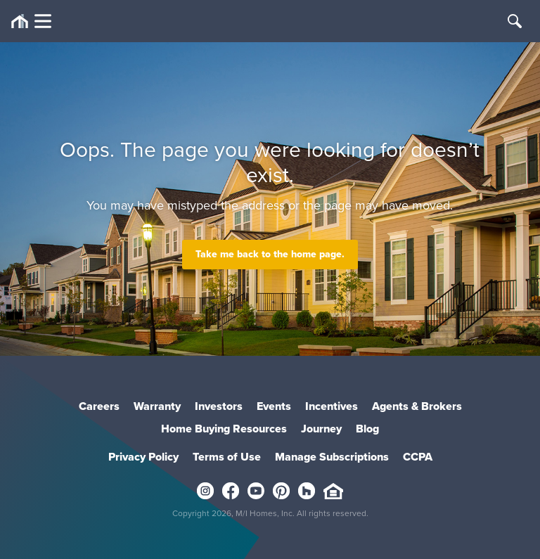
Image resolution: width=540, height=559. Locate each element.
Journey (321, 428)
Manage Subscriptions (332, 457)
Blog (367, 428)
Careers (99, 406)
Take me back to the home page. (270, 254)
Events (274, 406)
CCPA (417, 457)
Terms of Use (227, 457)
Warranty (157, 406)
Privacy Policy (143, 457)
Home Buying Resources (224, 428)
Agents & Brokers (417, 406)
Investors (219, 406)
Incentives (331, 406)
